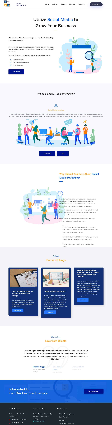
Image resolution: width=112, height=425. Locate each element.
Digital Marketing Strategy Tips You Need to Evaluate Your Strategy (22, 294)
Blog (64, 4)
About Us (73, 4)
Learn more (17, 311)
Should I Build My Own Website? (55, 291)
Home (49, 4)
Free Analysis (97, 4)
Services (56, 4)
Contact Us (81, 4)
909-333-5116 (21, 5)
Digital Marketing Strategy (67, 417)
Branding (62, 424)
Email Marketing (64, 421)
